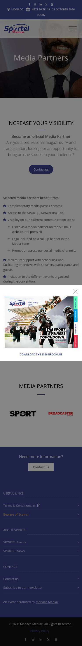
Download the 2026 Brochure (41, 354)
